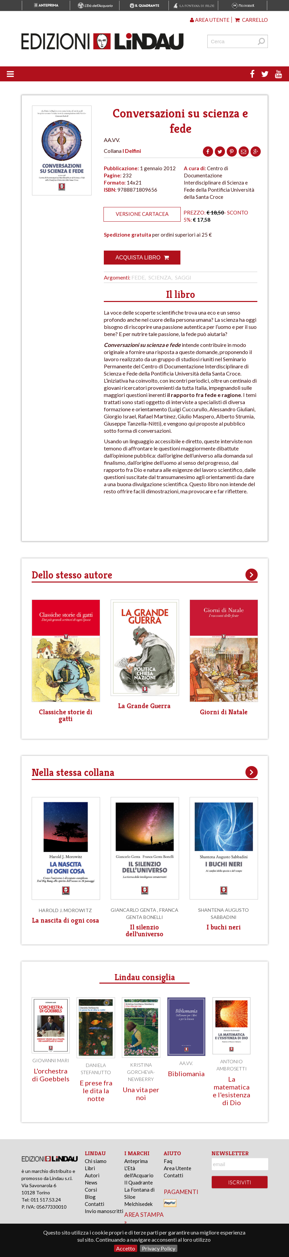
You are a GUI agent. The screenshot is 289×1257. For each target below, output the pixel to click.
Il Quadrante (138, 1182)
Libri (90, 1168)
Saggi (183, 277)
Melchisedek (138, 1204)
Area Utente (177, 1168)
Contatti (94, 1204)
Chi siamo (96, 1161)
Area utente (209, 20)
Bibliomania (186, 1073)
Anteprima (136, 1161)
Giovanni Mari (50, 1060)
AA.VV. (186, 1063)
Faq (168, 1161)
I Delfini (132, 150)
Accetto (125, 1248)
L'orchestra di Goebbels (50, 1075)
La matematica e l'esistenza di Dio (231, 1091)
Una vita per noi (141, 1093)
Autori (92, 1175)
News (91, 1182)
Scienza (159, 277)
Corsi (91, 1190)
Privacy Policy (158, 1248)
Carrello (251, 20)
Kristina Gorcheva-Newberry (141, 1072)
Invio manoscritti (104, 1211)
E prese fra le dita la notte (96, 1090)
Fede (138, 277)
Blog (90, 1197)
